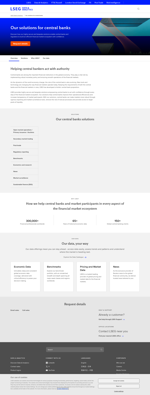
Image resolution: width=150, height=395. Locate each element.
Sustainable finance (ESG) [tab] (23, 184)
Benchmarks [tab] (18, 158)
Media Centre (121, 370)
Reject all (118, 386)
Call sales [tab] (26, 310)
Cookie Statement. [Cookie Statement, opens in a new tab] (62, 389)
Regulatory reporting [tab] (21, 152)
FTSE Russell (56, 2)
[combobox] (72, 349)
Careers (119, 366)
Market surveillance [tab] (20, 178)
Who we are (120, 363)
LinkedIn (50, 363)
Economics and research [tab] (22, 165)
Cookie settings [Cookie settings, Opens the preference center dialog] (118, 391)
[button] (22, 358)
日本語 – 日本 (86, 366)
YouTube (50, 370)
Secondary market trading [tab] (23, 139)
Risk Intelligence (113, 2)
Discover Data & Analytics (20, 363)
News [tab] (15, 171)
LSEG (28, 2)
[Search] (138, 9)
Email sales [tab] (15, 310)
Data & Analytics (41, 2)
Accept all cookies (118, 381)
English (83, 363)
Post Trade (99, 2)
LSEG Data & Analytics (17, 15)
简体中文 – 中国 (87, 370)
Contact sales (15, 366)
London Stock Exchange (75, 2)
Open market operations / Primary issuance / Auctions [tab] (23, 131)
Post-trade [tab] (17, 145)
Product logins (16, 370)
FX (90, 2)
